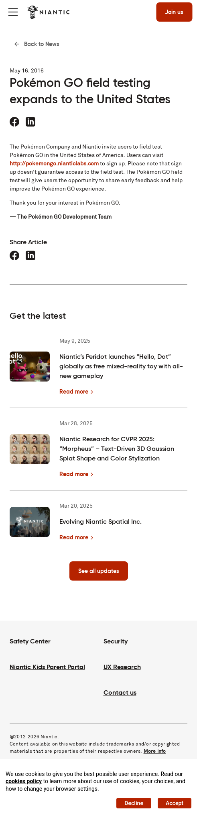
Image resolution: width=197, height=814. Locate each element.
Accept (174, 803)
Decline (133, 803)
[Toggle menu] (13, 12)
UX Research (122, 667)
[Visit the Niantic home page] (48, 12)
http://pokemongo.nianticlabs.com (54, 163)
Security (116, 641)
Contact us (120, 692)
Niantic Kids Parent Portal (47, 667)
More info (155, 751)
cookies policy (24, 781)
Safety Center (30, 641)
